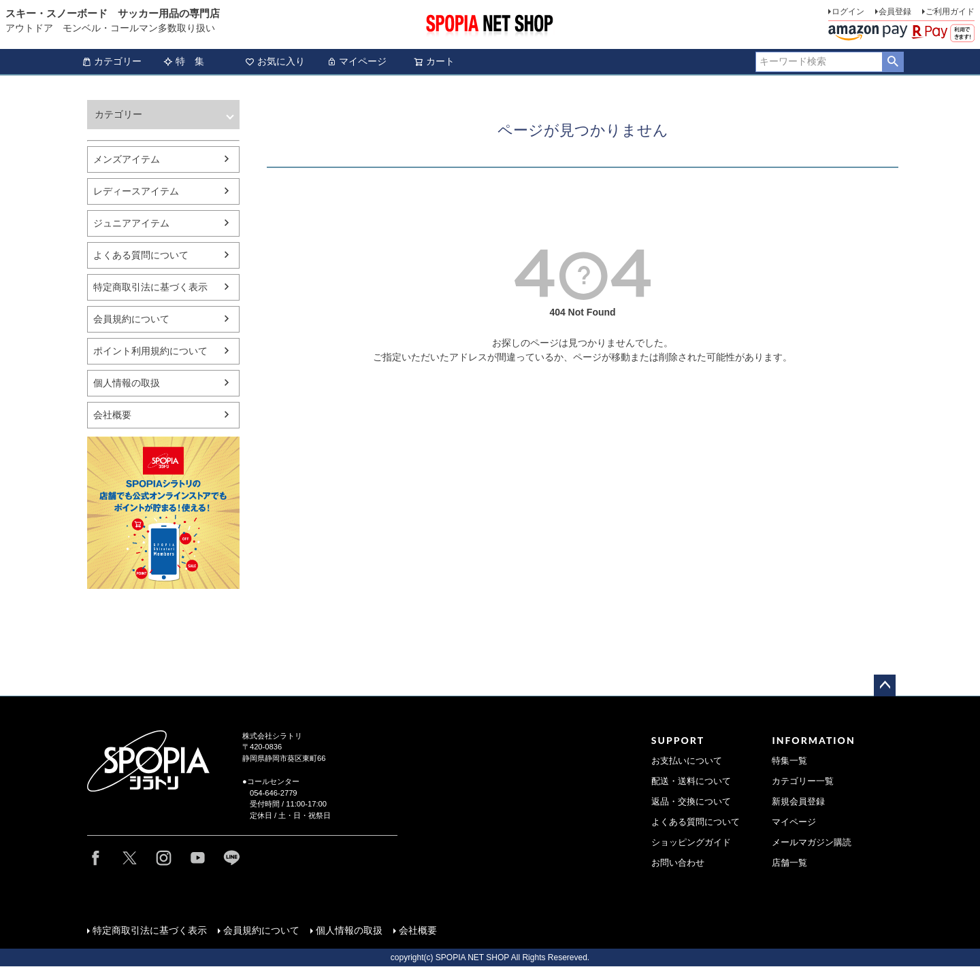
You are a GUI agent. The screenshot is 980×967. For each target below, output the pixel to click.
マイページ (357, 61)
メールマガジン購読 (811, 842)
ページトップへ (885, 685)
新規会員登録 (798, 802)
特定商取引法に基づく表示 (150, 287)
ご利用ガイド (950, 11)
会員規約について (131, 318)
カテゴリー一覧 (803, 781)
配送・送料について (691, 781)
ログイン (848, 11)
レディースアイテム (136, 191)
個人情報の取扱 (126, 382)
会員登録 (895, 11)
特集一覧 (789, 761)
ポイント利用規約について (150, 350)
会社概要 (112, 414)
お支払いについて (686, 761)
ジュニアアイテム (131, 223)
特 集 (183, 61)
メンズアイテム (126, 159)
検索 (892, 61)
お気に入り (275, 61)
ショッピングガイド (691, 842)
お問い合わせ (677, 863)
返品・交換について (691, 802)
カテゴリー (112, 61)
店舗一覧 (789, 863)
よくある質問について (141, 255)
